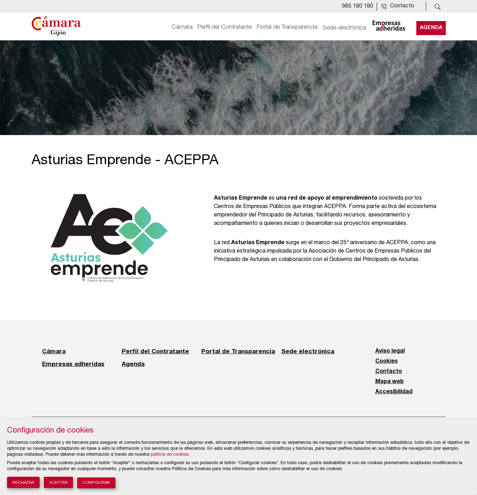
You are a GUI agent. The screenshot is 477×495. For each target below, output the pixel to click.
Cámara (182, 27)
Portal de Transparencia (287, 27)
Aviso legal (390, 351)
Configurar (96, 483)
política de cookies (170, 455)
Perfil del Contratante (224, 27)
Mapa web (389, 381)
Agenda (431, 27)
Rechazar (23, 482)
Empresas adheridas (73, 364)
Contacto (388, 371)
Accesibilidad (393, 391)
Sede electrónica (344, 27)
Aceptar (58, 482)
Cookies (386, 361)
